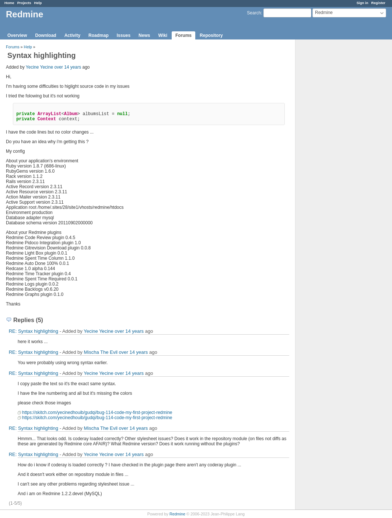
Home (9, 3)
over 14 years (67, 67)
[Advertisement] (332, 155)
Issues (123, 35)
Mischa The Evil (101, 352)
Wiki (162, 35)
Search (254, 12)
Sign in (362, 3)
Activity (72, 35)
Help (38, 3)
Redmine (177, 514)
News (144, 35)
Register (378, 3)
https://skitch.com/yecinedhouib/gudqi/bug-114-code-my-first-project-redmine (97, 412)
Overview (17, 35)
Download (45, 35)
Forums (183, 35)
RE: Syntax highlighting (33, 331)
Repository (211, 35)
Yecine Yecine (39, 67)
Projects (24, 3)
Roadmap (98, 35)
